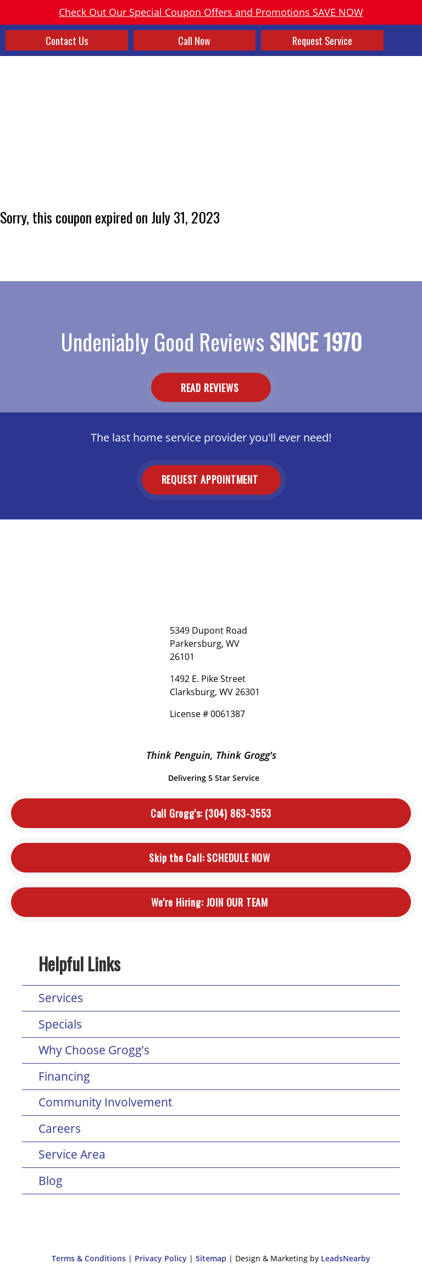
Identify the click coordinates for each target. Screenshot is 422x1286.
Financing (64, 1076)
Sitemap (211, 1258)
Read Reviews (211, 387)
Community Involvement (105, 1102)
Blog (50, 1180)
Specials (60, 1024)
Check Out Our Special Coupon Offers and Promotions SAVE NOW (211, 12)
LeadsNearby (345, 1258)
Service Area (72, 1154)
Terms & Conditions (89, 1258)
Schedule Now (211, 858)
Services (60, 997)
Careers (59, 1128)
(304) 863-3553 (211, 813)
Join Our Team (210, 902)
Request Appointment (211, 479)
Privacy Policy (161, 1258)
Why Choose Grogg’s (93, 1050)
